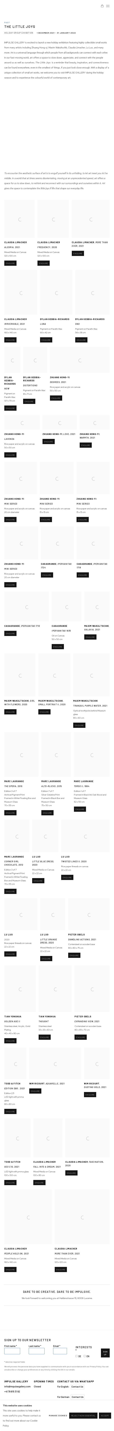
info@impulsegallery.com (17, 1386)
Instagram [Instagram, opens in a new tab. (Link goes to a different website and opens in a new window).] (6, 1405)
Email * (56, 1346)
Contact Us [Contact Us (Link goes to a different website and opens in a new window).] (77, 1386)
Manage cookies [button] (31, 1413)
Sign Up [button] (105, 1353)
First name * (10, 1346)
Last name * (35, 1346)
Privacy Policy (95, 1366)
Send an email (12, 1405)
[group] (57, 127)
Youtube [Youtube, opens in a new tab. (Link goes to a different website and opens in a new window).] (24, 1405)
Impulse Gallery (30, 6)
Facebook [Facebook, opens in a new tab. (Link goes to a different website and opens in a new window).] (18, 1405)
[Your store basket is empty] (102, 6)
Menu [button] (107, 6)
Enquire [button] (77, 265)
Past (7, 22)
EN (88, 1356)
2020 (20, 953)
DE (79, 1356)
